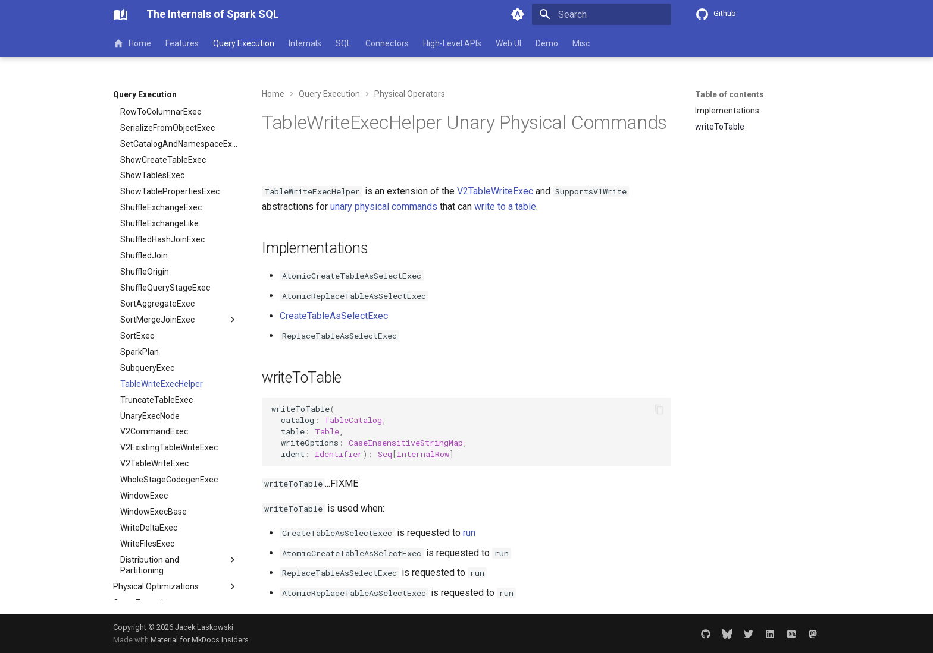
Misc (581, 43)
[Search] (601, 14)
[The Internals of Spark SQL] (120, 14)
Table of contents (729, 94)
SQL (343, 43)
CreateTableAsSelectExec (334, 315)
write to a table (505, 206)
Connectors (387, 43)
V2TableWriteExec (495, 191)
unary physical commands (383, 206)
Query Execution (243, 43)
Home (132, 43)
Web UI (508, 43)
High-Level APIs (452, 43)
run (469, 532)
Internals (305, 43)
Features (182, 43)
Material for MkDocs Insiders (200, 639)
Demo (547, 43)
